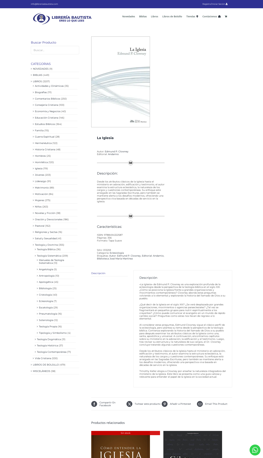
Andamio (113, 154)
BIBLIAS (37, 75)
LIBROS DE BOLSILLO (46, 364)
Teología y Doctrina (46, 244)
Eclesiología (117, 252)
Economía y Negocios (48, 111)
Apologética (46, 281)
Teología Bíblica (46, 249)
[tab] (109, 273)
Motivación (41, 194)
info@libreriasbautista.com (44, 4)
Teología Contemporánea (51, 351)
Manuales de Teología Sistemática (51, 261)
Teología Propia (48, 326)
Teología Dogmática (49, 339)
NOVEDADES (41, 68)
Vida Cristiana (43, 358)
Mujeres (39, 200)
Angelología (46, 269)
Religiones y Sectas (46, 232)
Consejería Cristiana (46, 104)
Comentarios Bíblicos (47, 98)
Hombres (40, 155)
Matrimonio (42, 187)
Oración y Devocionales (49, 219)
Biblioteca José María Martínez (115, 258)
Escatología (46, 307)
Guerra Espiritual (45, 136)
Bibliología (45, 288)
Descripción (98, 273)
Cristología (45, 294)
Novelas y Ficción (45, 213)
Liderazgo (40, 181)
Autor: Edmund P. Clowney (125, 255)
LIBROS (37, 81)
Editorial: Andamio (153, 255)
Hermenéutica (43, 143)
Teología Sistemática (49, 255)
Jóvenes (39, 174)
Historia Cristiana (45, 149)
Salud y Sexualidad (46, 238)
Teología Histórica (47, 345)
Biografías (41, 92)
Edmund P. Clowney (116, 151)
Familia (39, 130)
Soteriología (46, 320)
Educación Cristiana (46, 117)
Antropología (47, 275)
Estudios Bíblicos (45, 124)
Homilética (41, 162)
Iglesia (38, 168)
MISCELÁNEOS (41, 371)
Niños (38, 206)
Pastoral (39, 225)
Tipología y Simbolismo (53, 332)
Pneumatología (48, 313)
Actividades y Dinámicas (49, 85)
